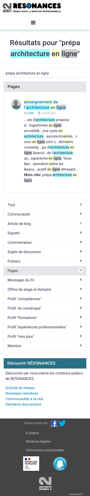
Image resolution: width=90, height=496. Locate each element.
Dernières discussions (23, 404)
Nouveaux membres (21, 393)
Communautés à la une (24, 399)
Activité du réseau (20, 388)
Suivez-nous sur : (36, 423)
